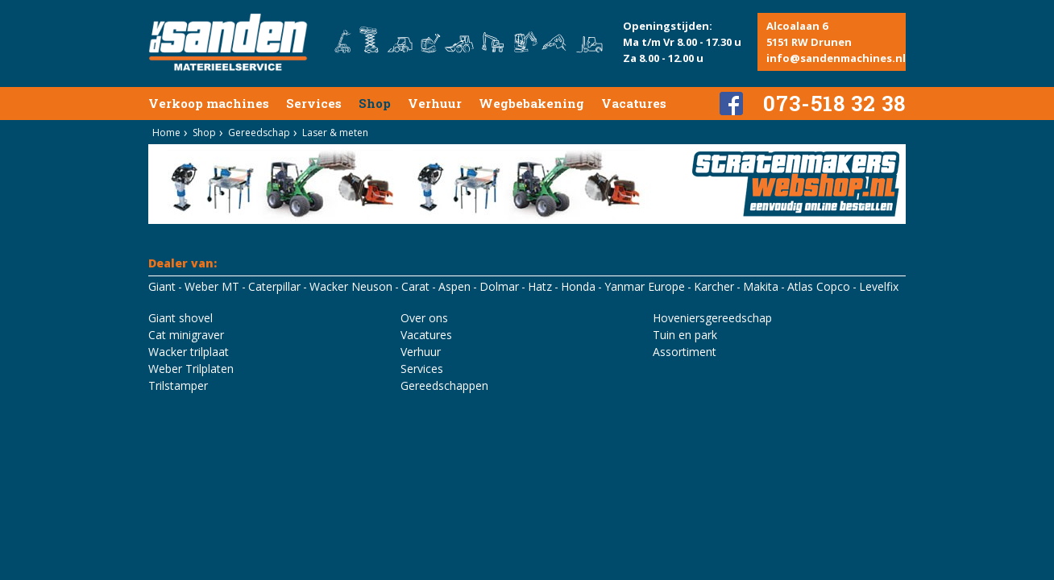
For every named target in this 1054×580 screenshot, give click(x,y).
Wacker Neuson (350, 286)
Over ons (424, 317)
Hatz (540, 286)
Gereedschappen (444, 385)
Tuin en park (685, 334)
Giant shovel (180, 317)
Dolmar (499, 286)
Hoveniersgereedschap (712, 317)
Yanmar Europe (644, 286)
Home (166, 132)
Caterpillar (274, 286)
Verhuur (435, 103)
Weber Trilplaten (191, 368)
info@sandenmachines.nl (836, 58)
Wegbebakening (531, 103)
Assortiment (684, 351)
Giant (162, 286)
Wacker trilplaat (188, 351)
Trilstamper (178, 385)
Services (314, 103)
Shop (375, 103)
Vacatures (633, 103)
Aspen (454, 286)
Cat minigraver (186, 334)
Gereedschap (259, 132)
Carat (415, 286)
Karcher (714, 286)
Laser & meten (335, 132)
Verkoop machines (208, 103)
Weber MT (212, 286)
